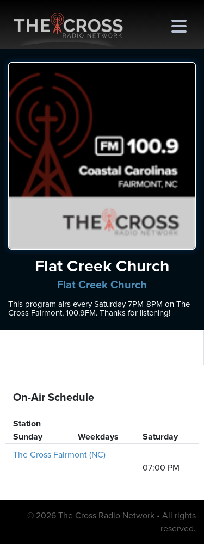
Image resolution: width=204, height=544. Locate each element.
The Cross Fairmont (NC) (59, 454)
